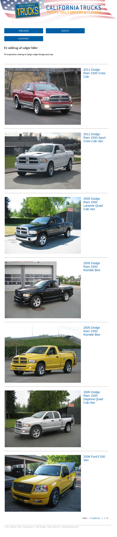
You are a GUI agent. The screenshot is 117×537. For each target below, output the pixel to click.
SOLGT (65, 30)
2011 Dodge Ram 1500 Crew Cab (94, 73)
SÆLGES (24, 30)
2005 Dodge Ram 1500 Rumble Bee (91, 266)
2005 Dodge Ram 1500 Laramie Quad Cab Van (93, 204)
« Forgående (94, 518)
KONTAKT (23, 38)
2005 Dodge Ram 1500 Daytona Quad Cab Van (93, 397)
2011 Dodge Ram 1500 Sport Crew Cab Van (94, 137)
